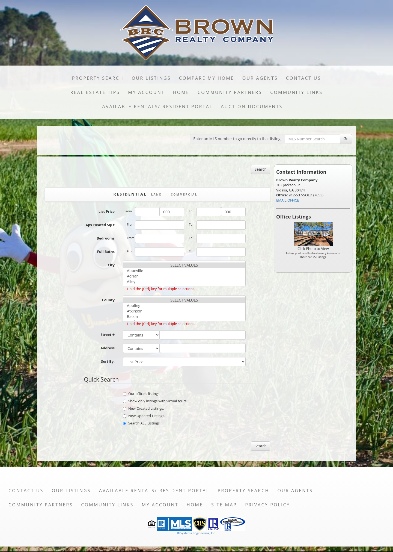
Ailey (184, 281)
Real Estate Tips (95, 92)
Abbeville (184, 270)
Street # (107, 334)
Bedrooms (106, 238)
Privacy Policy (267, 505)
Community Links (296, 92)
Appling (184, 305)
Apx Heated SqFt (100, 224)
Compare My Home (206, 78)
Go (346, 138)
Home (181, 92)
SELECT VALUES (184, 265)
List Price (107, 211)
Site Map (224, 505)
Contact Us (303, 78)
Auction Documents (251, 107)
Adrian (184, 276)
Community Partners (230, 92)
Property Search (98, 78)
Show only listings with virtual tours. (155, 400)
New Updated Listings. (144, 415)
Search (261, 169)
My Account (146, 92)
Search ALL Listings (141, 423)
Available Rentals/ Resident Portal (157, 107)
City (111, 264)
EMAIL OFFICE (287, 200)
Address (107, 348)
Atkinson (184, 311)
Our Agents (260, 78)
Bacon (184, 316)
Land (156, 194)
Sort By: (108, 361)
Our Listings (151, 78)
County (108, 299)
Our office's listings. (141, 393)
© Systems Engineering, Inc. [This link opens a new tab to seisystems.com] (196, 533)
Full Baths (106, 251)
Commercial (184, 194)
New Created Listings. (143, 408)
